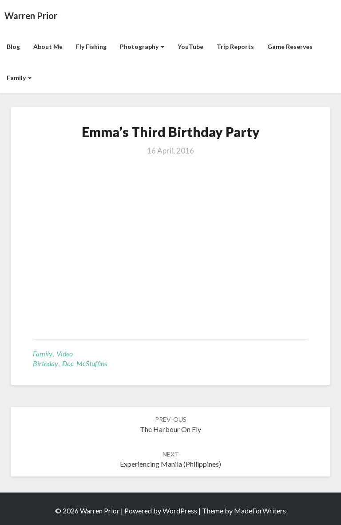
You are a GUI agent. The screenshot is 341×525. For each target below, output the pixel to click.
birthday (45, 363)
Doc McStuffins (84, 363)
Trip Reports (235, 46)
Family (19, 77)
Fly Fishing (91, 46)
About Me (48, 46)
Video (64, 353)
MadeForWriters (260, 510)
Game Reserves (290, 46)
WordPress (180, 510)
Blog (13, 46)
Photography (142, 46)
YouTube (190, 46)
